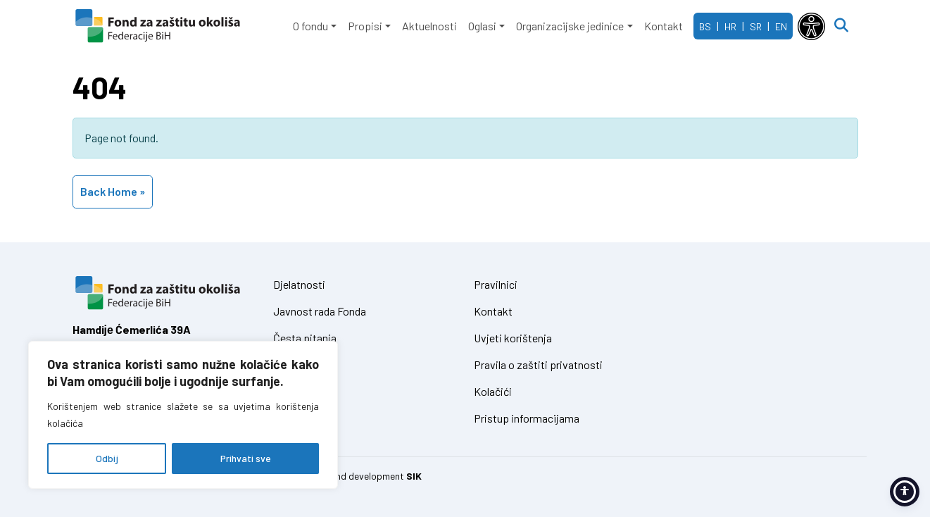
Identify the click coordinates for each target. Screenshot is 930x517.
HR (730, 26)
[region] (183, 415)
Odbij (107, 458)
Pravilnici (495, 284)
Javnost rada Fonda (319, 311)
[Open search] (841, 26)
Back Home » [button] (112, 191)
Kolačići (493, 391)
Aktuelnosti (429, 25)
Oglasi (482, 25)
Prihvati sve (245, 458)
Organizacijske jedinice (570, 25)
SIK (414, 476)
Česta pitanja (305, 337)
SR (756, 26)
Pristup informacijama (526, 418)
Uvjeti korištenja (513, 337)
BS (705, 26)
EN (781, 26)
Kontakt (663, 25)
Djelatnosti (299, 284)
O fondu (310, 25)
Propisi (365, 25)
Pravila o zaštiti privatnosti (538, 364)
